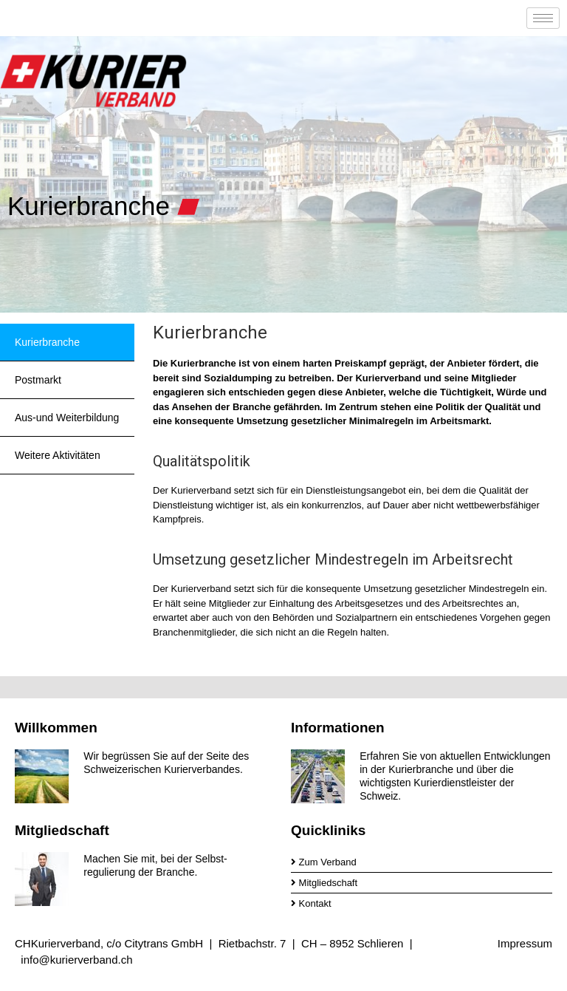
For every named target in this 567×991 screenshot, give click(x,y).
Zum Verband (324, 862)
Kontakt (311, 903)
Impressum (525, 943)
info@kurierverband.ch (76, 959)
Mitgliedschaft (324, 882)
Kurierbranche (47, 342)
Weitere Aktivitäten (57, 455)
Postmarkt (38, 380)
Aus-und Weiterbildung (67, 417)
